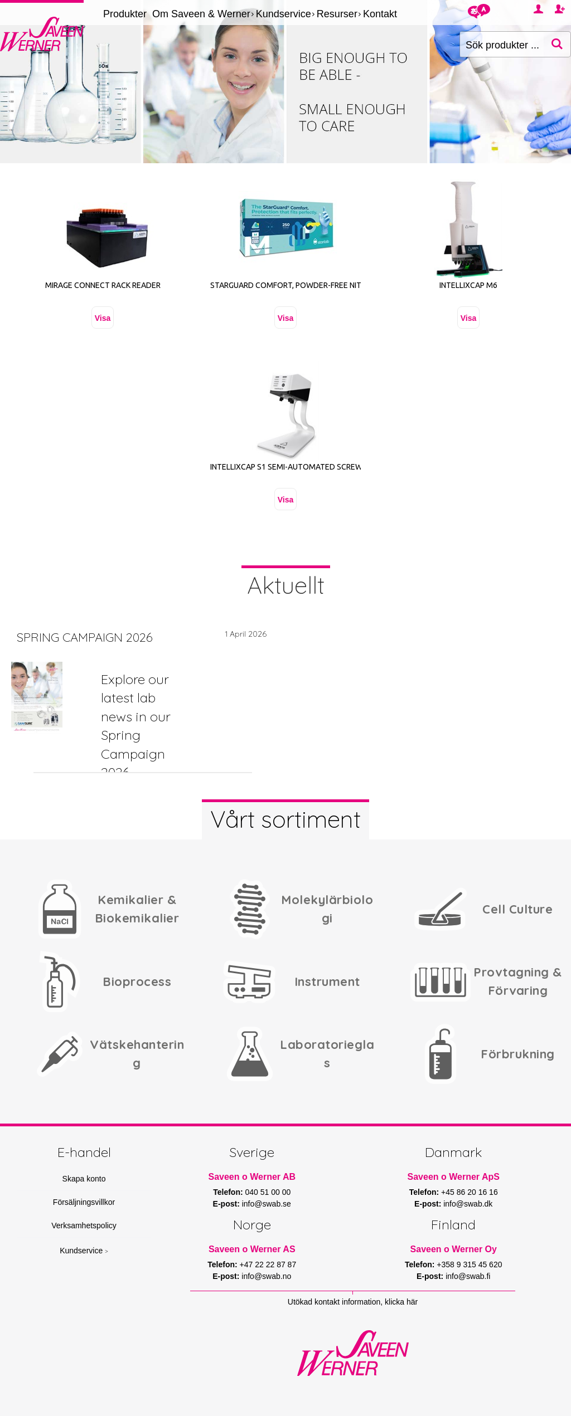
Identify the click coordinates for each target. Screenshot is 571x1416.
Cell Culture (517, 909)
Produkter (125, 13)
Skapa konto (84, 1178)
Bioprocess (137, 981)
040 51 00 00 (268, 1192)
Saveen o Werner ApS (454, 1176)
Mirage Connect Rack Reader (103, 285)
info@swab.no (266, 1276)
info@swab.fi (468, 1276)
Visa (103, 318)
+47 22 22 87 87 (268, 1264)
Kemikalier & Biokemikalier (137, 909)
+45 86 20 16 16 (469, 1192)
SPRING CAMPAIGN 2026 (85, 637)
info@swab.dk (467, 1203)
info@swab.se (266, 1203)
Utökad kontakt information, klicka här (353, 1301)
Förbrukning (518, 1054)
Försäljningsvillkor (84, 1202)
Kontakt (380, 13)
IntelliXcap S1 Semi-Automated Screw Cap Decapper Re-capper (334, 466)
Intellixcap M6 (468, 285)
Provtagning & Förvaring (517, 981)
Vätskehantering (137, 1054)
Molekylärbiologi (327, 909)
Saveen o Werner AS (252, 1249)
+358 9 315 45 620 (469, 1264)
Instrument (327, 981)
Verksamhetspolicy (84, 1225)
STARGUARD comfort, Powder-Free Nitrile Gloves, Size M (321, 285)
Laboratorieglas (327, 1054)
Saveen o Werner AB (252, 1176)
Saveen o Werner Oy (453, 1249)
